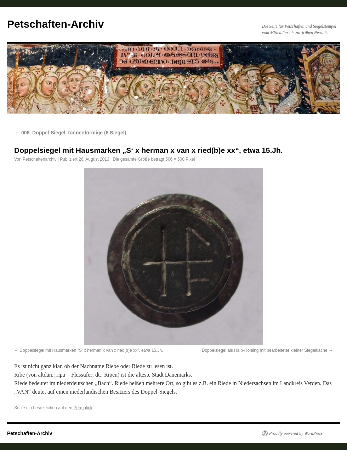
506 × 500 (174, 159)
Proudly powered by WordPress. (296, 433)
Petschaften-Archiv (55, 24)
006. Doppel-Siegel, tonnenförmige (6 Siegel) (70, 132)
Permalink (82, 407)
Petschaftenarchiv (39, 159)
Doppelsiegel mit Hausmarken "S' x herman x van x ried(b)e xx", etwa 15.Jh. (91, 350)
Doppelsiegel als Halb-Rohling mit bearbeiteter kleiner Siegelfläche (265, 350)
